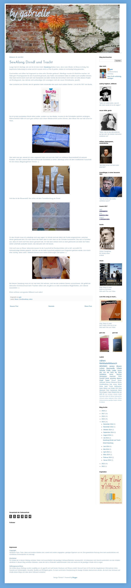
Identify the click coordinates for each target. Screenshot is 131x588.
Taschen (119, 374)
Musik (107, 378)
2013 (103, 463)
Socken (106, 398)
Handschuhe (113, 390)
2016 (103, 416)
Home (111, 374)
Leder (114, 370)
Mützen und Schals (109, 388)
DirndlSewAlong (23, 299)
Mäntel (120, 384)
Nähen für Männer (109, 396)
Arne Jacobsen (109, 394)
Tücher (111, 386)
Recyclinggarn (103, 392)
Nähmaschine (118, 396)
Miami (120, 390)
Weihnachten (118, 386)
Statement (111, 398)
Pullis (109, 370)
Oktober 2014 (107, 429)
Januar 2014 (107, 460)
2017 (103, 413)
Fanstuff (101, 378)
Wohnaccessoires (103, 400)
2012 (103, 466)
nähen (31, 299)
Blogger (74, 577)
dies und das (104, 372)
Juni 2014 (106, 446)
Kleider (120, 380)
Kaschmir (113, 376)
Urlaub (119, 368)
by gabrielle (29, 14)
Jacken (112, 366)
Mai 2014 (106, 449)
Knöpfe (120, 394)
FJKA (120, 376)
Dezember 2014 (108, 424)
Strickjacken (103, 376)
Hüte (110, 384)
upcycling (113, 378)
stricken (103, 366)
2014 (103, 422)
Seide (106, 386)
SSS (116, 388)
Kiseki (101, 380)
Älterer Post (88, 306)
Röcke (101, 386)
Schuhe (102, 370)
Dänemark (102, 390)
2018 (103, 411)
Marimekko (102, 396)
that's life (113, 372)
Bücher (120, 382)
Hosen (120, 370)
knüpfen (115, 400)
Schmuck (101, 398)
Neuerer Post (14, 306)
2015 (103, 419)
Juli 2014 (106, 438)
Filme (107, 390)
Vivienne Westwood (111, 382)
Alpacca (119, 378)
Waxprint (114, 392)
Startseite (51, 306)
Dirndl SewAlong (108, 443)
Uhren (115, 398)
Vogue (109, 392)
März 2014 (106, 454)
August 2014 (107, 435)
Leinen (101, 368)
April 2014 (106, 452)
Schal (120, 388)
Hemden (115, 394)
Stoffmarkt (102, 382)
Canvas (113, 380)
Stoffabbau (102, 374)
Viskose (120, 398)
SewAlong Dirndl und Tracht (111, 440)
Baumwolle (110, 368)
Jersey (115, 384)
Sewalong (47, 67)
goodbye (111, 400)
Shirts (120, 372)
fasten (101, 388)
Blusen (17, 299)
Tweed (107, 380)
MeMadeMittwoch (108, 363)
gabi (111, 69)
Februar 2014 (107, 457)
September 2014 (108, 432)
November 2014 (108, 427)
